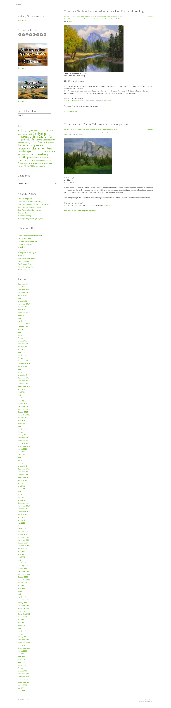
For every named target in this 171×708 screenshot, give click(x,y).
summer (38, 165)
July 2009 (21, 553)
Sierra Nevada (105, 18)
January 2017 (22, 343)
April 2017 (21, 334)
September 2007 (24, 616)
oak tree (21, 156)
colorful (51, 141)
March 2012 (22, 462)
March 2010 (22, 530)
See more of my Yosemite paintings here (80, 210)
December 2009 (24, 539)
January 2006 (22, 673)
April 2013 (21, 428)
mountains (49, 153)
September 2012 (24, 448)
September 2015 (24, 365)
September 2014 (24, 388)
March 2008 (22, 599)
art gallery (26, 133)
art (20, 132)
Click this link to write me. (73, 101)
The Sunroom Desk (24, 266)
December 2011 (24, 471)
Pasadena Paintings (24, 218)
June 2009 (21, 556)
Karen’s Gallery (23, 215)
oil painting (86, 18)
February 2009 (23, 567)
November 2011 (24, 474)
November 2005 (24, 678)
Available (66, 16)
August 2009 (22, 550)
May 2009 (21, 559)
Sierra (20, 165)
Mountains (80, 18)
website (109, 101)
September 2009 (24, 548)
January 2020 (22, 303)
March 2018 (22, 323)
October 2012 (23, 445)
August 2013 (22, 420)
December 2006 (24, 641)
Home (18, 5)
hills (41, 147)
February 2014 (23, 402)
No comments (150, 129)
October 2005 (23, 681)
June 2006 (21, 659)
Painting (92, 18)
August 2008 (22, 585)
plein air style (26, 162)
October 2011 (23, 476)
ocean (28, 156)
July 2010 (21, 519)
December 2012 (24, 439)
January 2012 (22, 468)
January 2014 (22, 405)
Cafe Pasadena (23, 235)
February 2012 (23, 465)
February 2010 (23, 533)
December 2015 (24, 363)
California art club (25, 136)
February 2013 (23, 434)
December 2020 (24, 294)
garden (31, 148)
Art (69, 16)
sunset (45, 165)
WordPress (149, 703)
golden (36, 148)
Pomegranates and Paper (27, 255)
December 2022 (24, 286)
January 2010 (22, 536)
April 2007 (21, 630)
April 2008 (21, 596)
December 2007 (24, 607)
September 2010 (24, 513)
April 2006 (21, 664)
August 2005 (22, 687)
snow (25, 165)
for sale (23, 147)
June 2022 (21, 289)
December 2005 (24, 676)
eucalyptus (34, 145)
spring (30, 165)
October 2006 (23, 647)
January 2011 (22, 502)
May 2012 (21, 457)
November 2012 (24, 442)
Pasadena (32, 159)
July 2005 (21, 690)
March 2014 (22, 400)
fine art (106, 16)
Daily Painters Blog (24, 240)
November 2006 (24, 644)
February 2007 (23, 636)
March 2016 (22, 357)
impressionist (25, 150)
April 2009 (21, 562)
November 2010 (24, 508)
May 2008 (21, 593)
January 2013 (22, 437)
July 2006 (21, 656)
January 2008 (22, 604)
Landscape (75, 18)
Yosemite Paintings (70, 111)
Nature (95, 132)
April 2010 (21, 528)
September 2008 (24, 582)
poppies (38, 162)
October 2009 (23, 545)
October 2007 (23, 613)
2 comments (150, 16)
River (95, 18)
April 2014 (21, 397)
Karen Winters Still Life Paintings (29, 212)
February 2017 (23, 340)
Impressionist (115, 16)
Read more (22, 20)
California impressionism (86, 16)
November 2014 (24, 383)
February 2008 (23, 602)
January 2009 (22, 570)
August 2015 (22, 368)
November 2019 (24, 306)
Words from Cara (24, 272)
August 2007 (22, 619)
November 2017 (24, 326)
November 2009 (24, 542)
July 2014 (21, 391)
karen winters (43, 150)
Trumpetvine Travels (25, 269)
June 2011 (21, 488)
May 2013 (21, 425)
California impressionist (98, 16)
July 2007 (21, 622)
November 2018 (24, 314)
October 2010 (23, 511)
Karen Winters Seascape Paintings (30, 209)
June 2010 (21, 522)
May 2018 (21, 317)
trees (51, 165)
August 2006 (22, 653)
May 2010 (21, 525)
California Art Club (80, 129)
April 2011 (21, 494)
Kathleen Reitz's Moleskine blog (29, 243)
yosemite (42, 168)
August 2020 (22, 297)
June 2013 (21, 422)
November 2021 (24, 292)
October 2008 (23, 579)
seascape (48, 162)
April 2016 (21, 354)
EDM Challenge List (25, 200)
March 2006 (22, 667)
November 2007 (24, 610)
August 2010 (22, 516)
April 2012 (21, 459)
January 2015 (22, 377)
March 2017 (22, 337)
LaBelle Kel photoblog (26, 246)
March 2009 (22, 565)
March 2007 (22, 633)
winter (36, 168)
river (42, 162)
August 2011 (22, 482)
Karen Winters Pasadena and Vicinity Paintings (34, 206)
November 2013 (24, 411)
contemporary (24, 144)
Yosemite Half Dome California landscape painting (97, 124)
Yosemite (113, 18)
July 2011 (21, 485)
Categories (22, 182)
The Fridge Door (24, 263)
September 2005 (24, 684)
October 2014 (23, 385)
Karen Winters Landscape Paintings (30, 203)
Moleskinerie (22, 252)
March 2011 (22, 496)
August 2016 (22, 348)
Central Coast (42, 141)
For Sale (110, 16)
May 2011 (21, 491)
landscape (24, 153)
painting (23, 159)
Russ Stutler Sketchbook (26, 260)
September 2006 (24, 650)
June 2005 (21, 693)
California (77, 16)
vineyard (20, 168)
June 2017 (21, 331)
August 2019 (22, 309)
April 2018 (21, 320)
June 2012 (21, 454)
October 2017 (23, 329)
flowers (51, 144)
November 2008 (24, 576)
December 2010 (24, 505)
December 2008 (24, 573)
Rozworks (21, 257)
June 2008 (21, 590)
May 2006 (21, 661)
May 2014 (21, 394)
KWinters (70, 18)
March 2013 (22, 431)
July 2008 (21, 587)
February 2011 (23, 499)
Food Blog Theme (147, 702)
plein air (47, 159)
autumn (73, 16)
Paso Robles (39, 159)
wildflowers (29, 167)
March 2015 (22, 374)
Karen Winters (74, 132)
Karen (70, 21)
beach (39, 133)
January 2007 (22, 639)
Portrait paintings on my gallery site (30, 220)
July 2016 (21, 351)
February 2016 (23, 360)
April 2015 (21, 371)
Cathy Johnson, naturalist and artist (30, 237)
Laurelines (21, 249)
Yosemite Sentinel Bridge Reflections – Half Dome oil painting (104, 11)
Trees (110, 18)
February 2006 (23, 670)
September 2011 (24, 479)
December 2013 (24, 408)
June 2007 (21, 624)
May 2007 (21, 627)
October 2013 (23, 414)
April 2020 (21, 300)
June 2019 (21, 311)
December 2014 (24, 380)
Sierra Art (99, 18)
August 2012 (22, 451)
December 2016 (24, 346)
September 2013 (24, 417)
